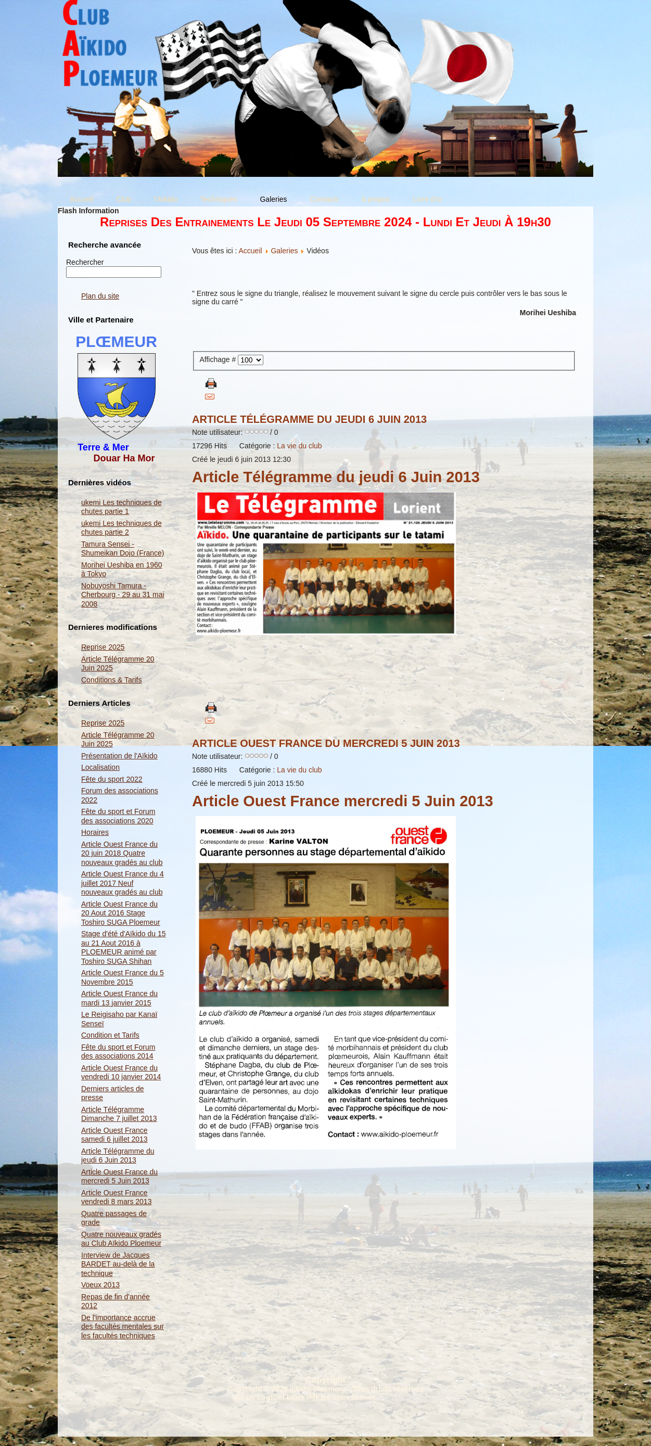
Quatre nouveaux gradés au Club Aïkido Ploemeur (121, 1239)
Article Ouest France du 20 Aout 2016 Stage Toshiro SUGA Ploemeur (120, 913)
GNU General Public (413, 1397)
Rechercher (85, 262)
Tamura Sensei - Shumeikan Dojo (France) (122, 549)
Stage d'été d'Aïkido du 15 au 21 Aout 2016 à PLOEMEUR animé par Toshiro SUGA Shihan (123, 947)
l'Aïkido (165, 199)
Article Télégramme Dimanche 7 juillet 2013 (119, 1114)
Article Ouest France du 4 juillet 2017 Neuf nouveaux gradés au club (122, 883)
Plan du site (100, 296)
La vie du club (299, 446)
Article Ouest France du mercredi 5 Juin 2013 (119, 1176)
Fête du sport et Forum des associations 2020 (118, 816)
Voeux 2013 (100, 1285)
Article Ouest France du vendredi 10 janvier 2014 (121, 1072)
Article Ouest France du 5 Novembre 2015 (122, 977)
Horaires (95, 832)
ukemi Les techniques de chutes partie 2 (121, 528)
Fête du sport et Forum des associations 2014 (118, 1052)
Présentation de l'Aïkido (119, 756)
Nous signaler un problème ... (329, 1405)
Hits (220, 446)
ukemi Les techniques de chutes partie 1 (121, 507)
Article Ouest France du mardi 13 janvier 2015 (119, 998)
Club (123, 199)
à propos (376, 199)
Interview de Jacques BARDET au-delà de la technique (118, 1264)
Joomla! (217, 1397)
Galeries (273, 199)
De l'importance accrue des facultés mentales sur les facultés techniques (122, 1326)
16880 (202, 770)
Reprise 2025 (102, 647)
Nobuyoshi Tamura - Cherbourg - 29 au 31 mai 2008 (122, 595)
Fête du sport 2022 (112, 779)
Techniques (218, 199)
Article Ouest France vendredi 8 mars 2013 (116, 1197)
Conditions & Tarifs (111, 680)
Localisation (100, 767)
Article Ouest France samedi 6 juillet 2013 (114, 1135)
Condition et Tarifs (110, 1035)
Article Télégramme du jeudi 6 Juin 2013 (118, 1156)
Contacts (324, 199)
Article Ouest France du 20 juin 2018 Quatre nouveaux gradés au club (121, 853)
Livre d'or (427, 199)
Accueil (81, 199)
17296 (202, 446)
